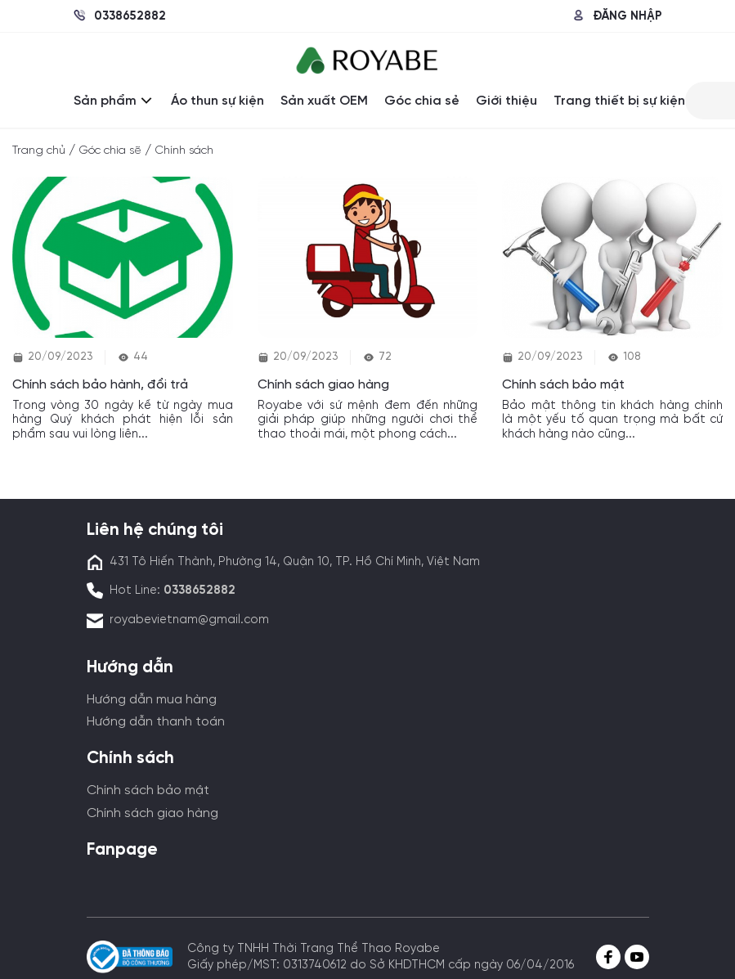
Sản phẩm (114, 100)
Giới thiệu (506, 101)
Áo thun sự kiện (217, 101)
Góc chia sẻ (421, 101)
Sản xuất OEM (324, 101)
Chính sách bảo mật (148, 790)
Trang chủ (38, 151)
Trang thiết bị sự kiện (619, 101)
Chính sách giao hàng (152, 813)
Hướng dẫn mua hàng (152, 700)
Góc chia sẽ (109, 151)
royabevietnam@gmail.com (189, 619)
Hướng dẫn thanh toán (156, 722)
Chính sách (184, 151)
